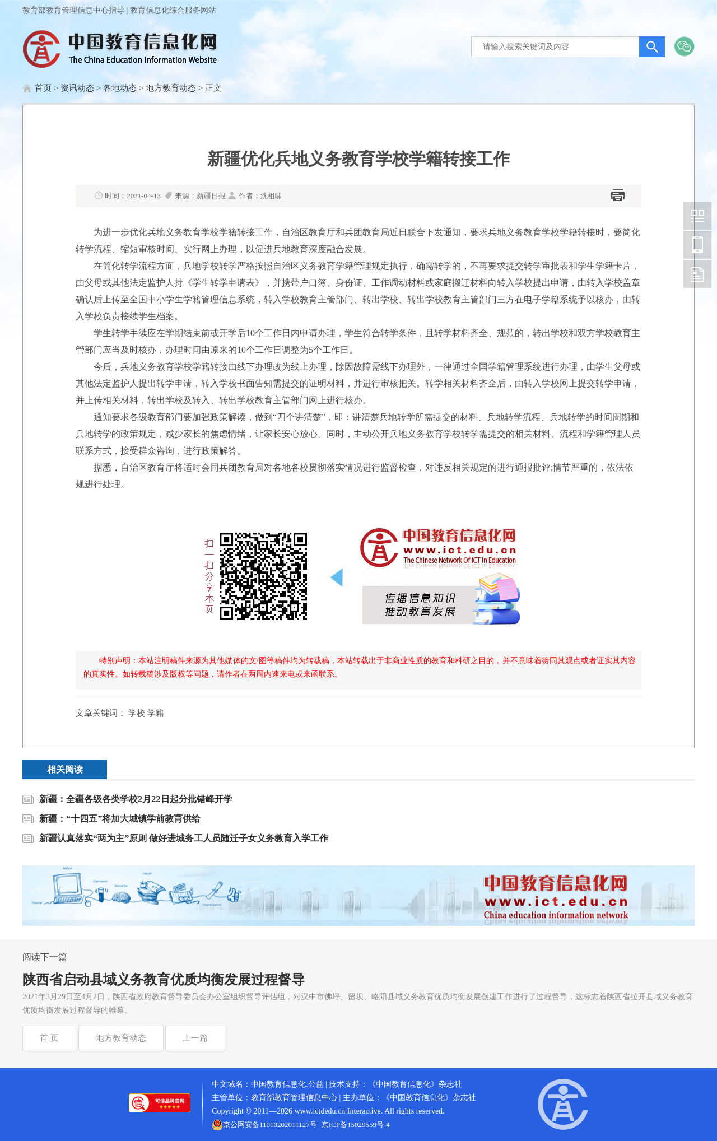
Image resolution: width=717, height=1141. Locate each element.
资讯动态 (77, 87)
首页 (43, 87)
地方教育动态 (171, 87)
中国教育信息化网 (697, 216)
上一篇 (195, 1037)
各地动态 (120, 87)
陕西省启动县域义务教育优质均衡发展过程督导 (163, 979)
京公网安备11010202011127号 (270, 1124)
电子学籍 (542, 299)
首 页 (49, 1037)
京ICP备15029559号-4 (356, 1124)
